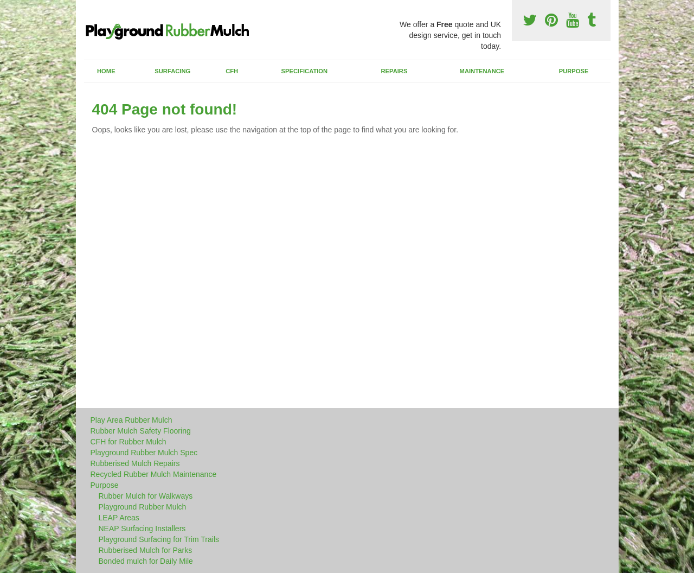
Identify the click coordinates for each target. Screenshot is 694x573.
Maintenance (482, 71)
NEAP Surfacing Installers (142, 528)
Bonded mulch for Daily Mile (146, 561)
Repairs (394, 71)
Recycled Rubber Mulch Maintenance (154, 474)
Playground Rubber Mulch (143, 506)
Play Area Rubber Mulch (131, 420)
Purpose (574, 71)
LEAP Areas (119, 517)
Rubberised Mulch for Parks (145, 550)
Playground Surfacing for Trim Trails (159, 539)
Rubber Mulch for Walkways (146, 496)
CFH (232, 71)
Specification (304, 71)
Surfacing (172, 71)
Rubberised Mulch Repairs (135, 463)
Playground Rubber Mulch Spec (144, 452)
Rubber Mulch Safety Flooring (141, 430)
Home (106, 71)
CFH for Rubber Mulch (128, 441)
